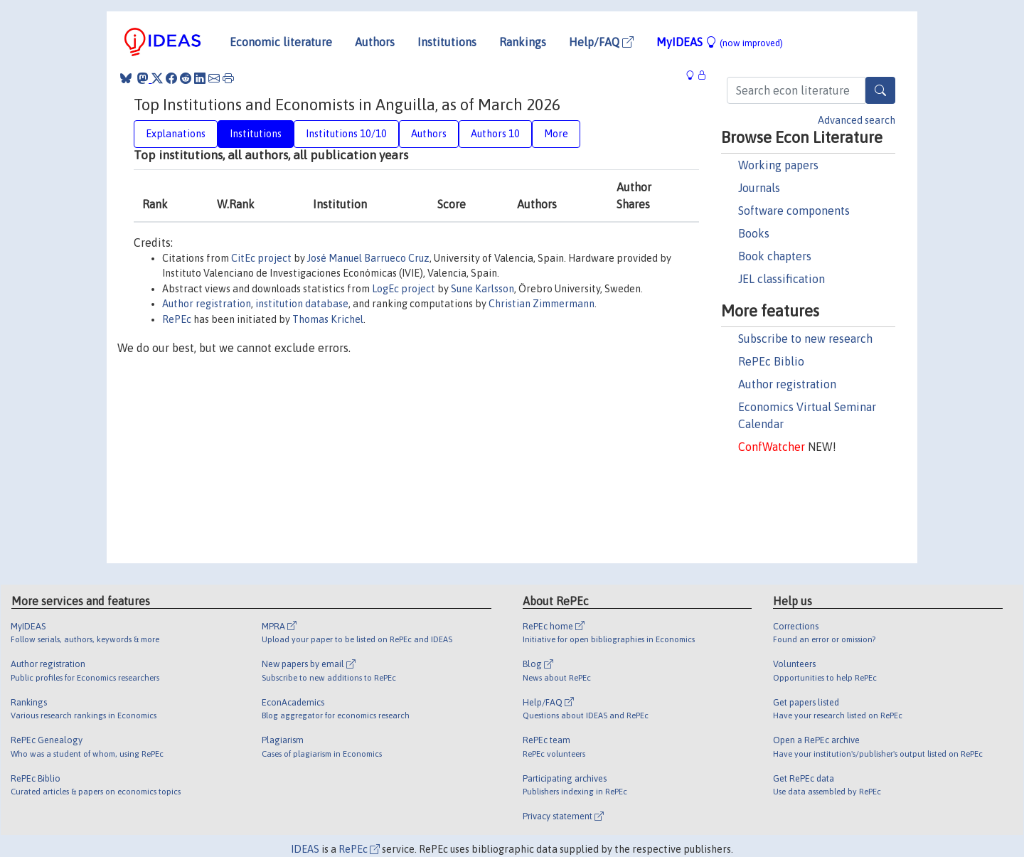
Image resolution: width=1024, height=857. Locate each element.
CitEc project (261, 258)
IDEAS (305, 849)
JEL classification (781, 278)
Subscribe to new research (805, 338)
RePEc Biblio (771, 361)
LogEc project (403, 288)
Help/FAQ (601, 42)
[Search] (880, 90)
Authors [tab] (429, 133)
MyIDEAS (719, 42)
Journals (759, 187)
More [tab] (556, 133)
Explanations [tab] (176, 133)
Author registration (787, 384)
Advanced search (856, 120)
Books (753, 233)
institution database (301, 303)
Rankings (522, 42)
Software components (794, 210)
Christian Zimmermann (541, 303)
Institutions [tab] (256, 133)
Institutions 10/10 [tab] (346, 133)
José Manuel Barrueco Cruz (368, 258)
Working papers (778, 165)
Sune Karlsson (482, 288)
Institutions (446, 42)
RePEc (176, 319)
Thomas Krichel (327, 319)
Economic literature (281, 42)
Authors (375, 42)
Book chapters (774, 256)
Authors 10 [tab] (495, 133)
